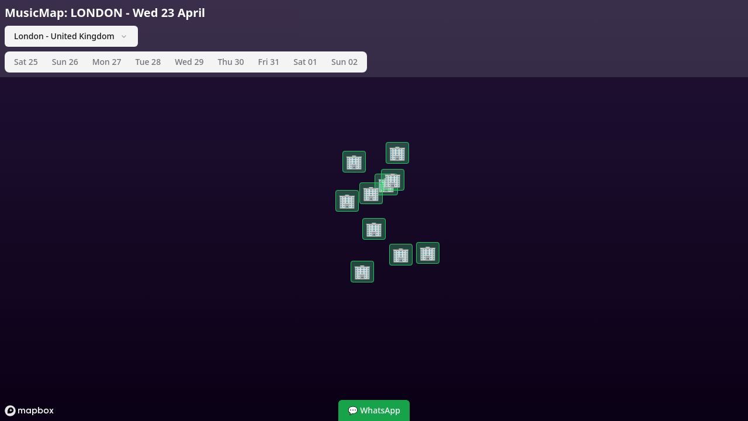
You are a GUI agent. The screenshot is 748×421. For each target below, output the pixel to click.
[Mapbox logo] (29, 410)
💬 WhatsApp (374, 410)
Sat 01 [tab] (305, 61)
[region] (374, 210)
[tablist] (186, 62)
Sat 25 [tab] (26, 61)
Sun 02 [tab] (344, 61)
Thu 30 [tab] (230, 61)
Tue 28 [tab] (148, 61)
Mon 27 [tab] (107, 61)
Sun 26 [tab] (65, 61)
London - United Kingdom (71, 36)
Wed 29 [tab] (189, 61)
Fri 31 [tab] (269, 61)
